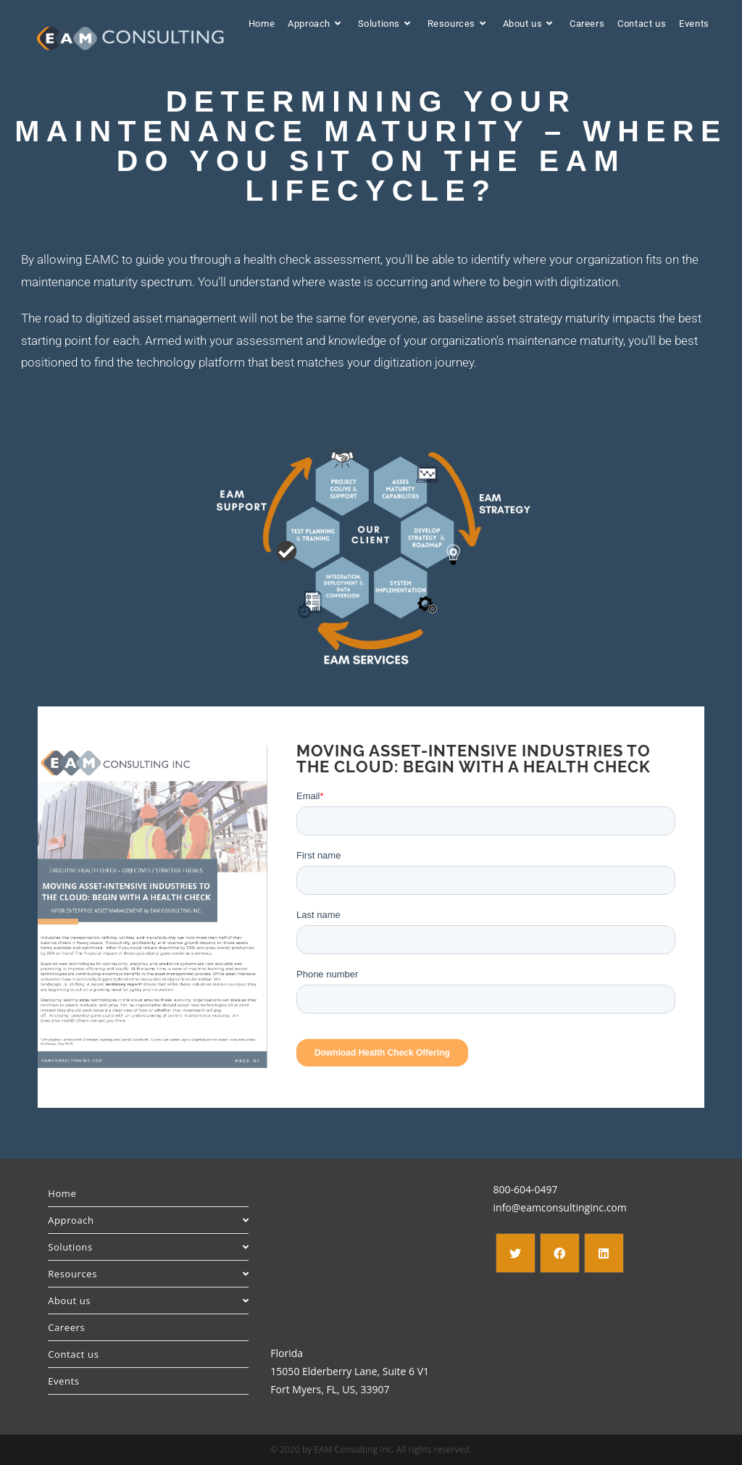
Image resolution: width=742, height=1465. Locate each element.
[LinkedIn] (604, 1253)
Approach (148, 1220)
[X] (515, 1253)
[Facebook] (560, 1253)
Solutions (148, 1246)
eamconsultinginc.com (573, 1207)
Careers (66, 1327)
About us (148, 1300)
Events (63, 1380)
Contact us (73, 1354)
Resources (148, 1273)
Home (62, 1193)
